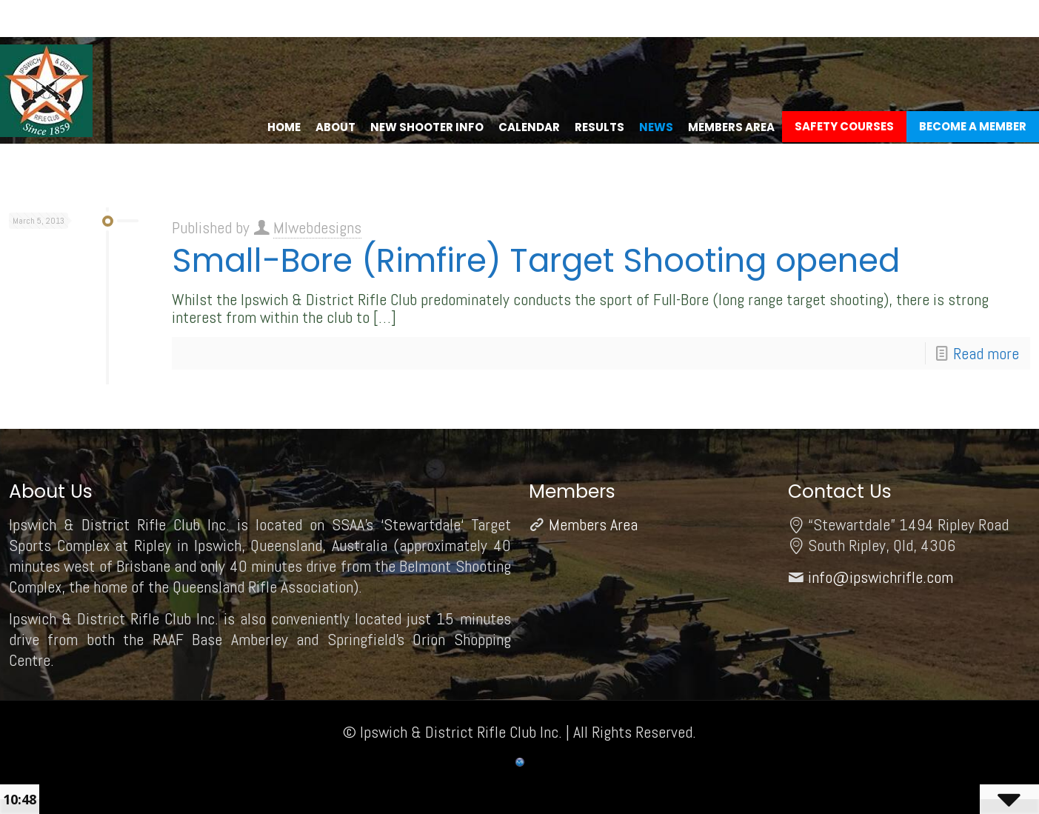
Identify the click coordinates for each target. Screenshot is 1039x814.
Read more (986, 353)
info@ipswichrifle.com (880, 577)
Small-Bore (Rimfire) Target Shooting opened (536, 260)
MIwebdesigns (317, 227)
